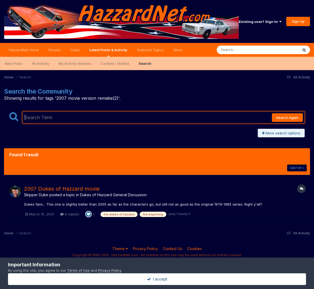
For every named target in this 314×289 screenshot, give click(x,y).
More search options (281, 133)
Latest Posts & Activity (108, 52)
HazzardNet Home (24, 50)
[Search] (243, 50)
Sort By (297, 168)
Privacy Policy (145, 248)
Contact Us (172, 248)
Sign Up (298, 21)
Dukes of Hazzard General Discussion (113, 194)
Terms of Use (78, 270)
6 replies (69, 214)
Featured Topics (150, 50)
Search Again (287, 117)
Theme (120, 248)
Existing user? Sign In (260, 21)
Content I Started (115, 63)
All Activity (40, 63)
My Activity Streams (75, 63)
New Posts (13, 63)
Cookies (194, 248)
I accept (157, 279)
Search (145, 63)
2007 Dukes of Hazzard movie (62, 189)
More (178, 50)
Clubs (75, 50)
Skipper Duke (36, 194)
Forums (55, 50)
